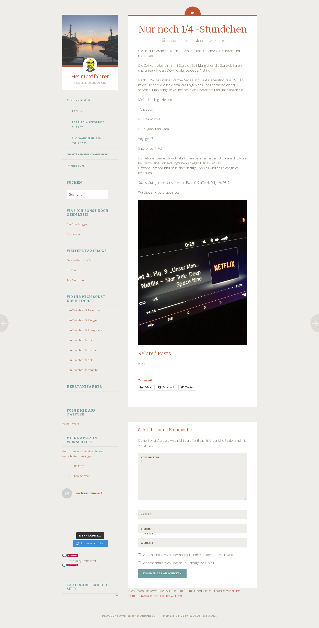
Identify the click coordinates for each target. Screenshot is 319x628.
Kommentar (149, 460)
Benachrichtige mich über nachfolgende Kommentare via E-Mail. (188, 555)
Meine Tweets (70, 424)
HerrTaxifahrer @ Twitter (81, 350)
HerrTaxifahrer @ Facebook (83, 310)
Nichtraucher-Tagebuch (87, 154)
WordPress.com (203, 615)
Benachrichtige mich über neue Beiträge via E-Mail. (178, 563)
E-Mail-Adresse (147, 533)
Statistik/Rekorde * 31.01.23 (88, 124)
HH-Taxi (71, 270)
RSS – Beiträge (75, 466)
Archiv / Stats (78, 100)
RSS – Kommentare (78, 476)
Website (147, 543)
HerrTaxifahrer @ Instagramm (84, 330)
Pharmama (73, 234)
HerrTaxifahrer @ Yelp (80, 360)
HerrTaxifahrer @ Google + (83, 320)
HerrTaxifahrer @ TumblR (82, 340)
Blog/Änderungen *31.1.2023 (87, 140)
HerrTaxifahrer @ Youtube (82, 370)
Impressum (75, 165)
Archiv (77, 111)
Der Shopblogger (77, 224)
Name (146, 514)
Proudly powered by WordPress (128, 615)
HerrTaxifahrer (90, 76)
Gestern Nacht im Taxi (80, 260)
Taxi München (75, 280)
